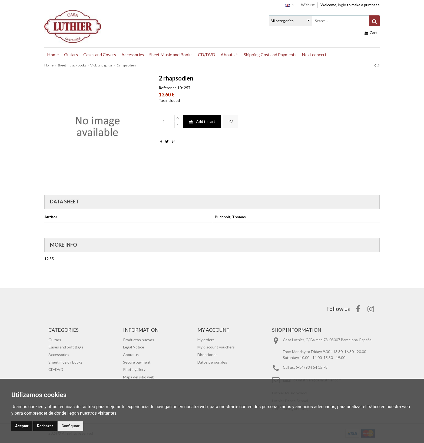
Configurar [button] (70, 426)
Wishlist (308, 4)
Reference (168, 87)
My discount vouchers (216, 347)
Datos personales (212, 362)
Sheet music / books (65, 362)
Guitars (54, 339)
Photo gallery (134, 369)
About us (131, 354)
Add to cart (201, 121)
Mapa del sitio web (138, 377)
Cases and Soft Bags (65, 347)
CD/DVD (55, 369)
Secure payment (137, 362)
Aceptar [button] (22, 426)
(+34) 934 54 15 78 (311, 367)
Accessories (58, 354)
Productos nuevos (138, 339)
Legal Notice (133, 347)
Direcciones (207, 354)
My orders (205, 339)
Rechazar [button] (45, 426)
